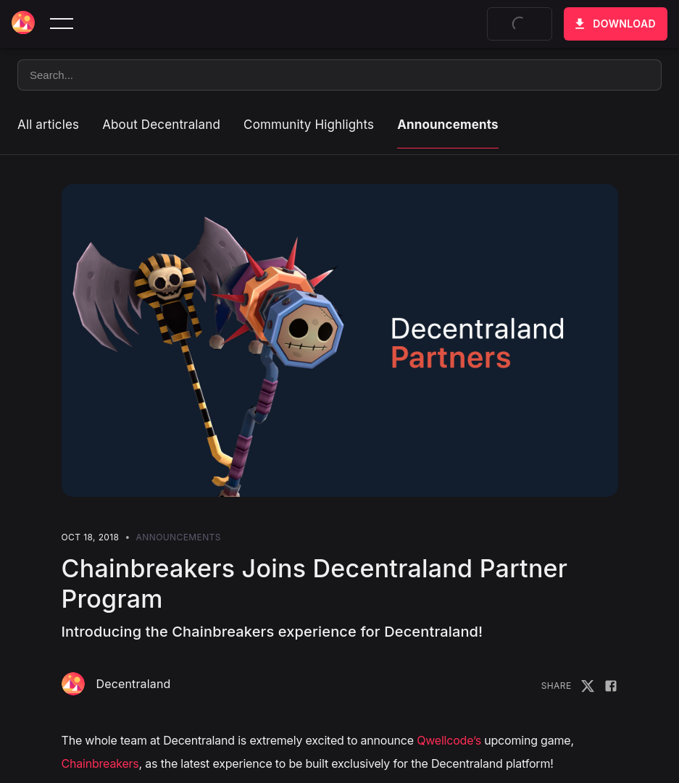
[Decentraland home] (23, 24)
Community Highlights (308, 124)
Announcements (447, 124)
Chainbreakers (100, 763)
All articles (48, 124)
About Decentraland (161, 124)
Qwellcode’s (449, 740)
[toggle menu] (61, 23)
